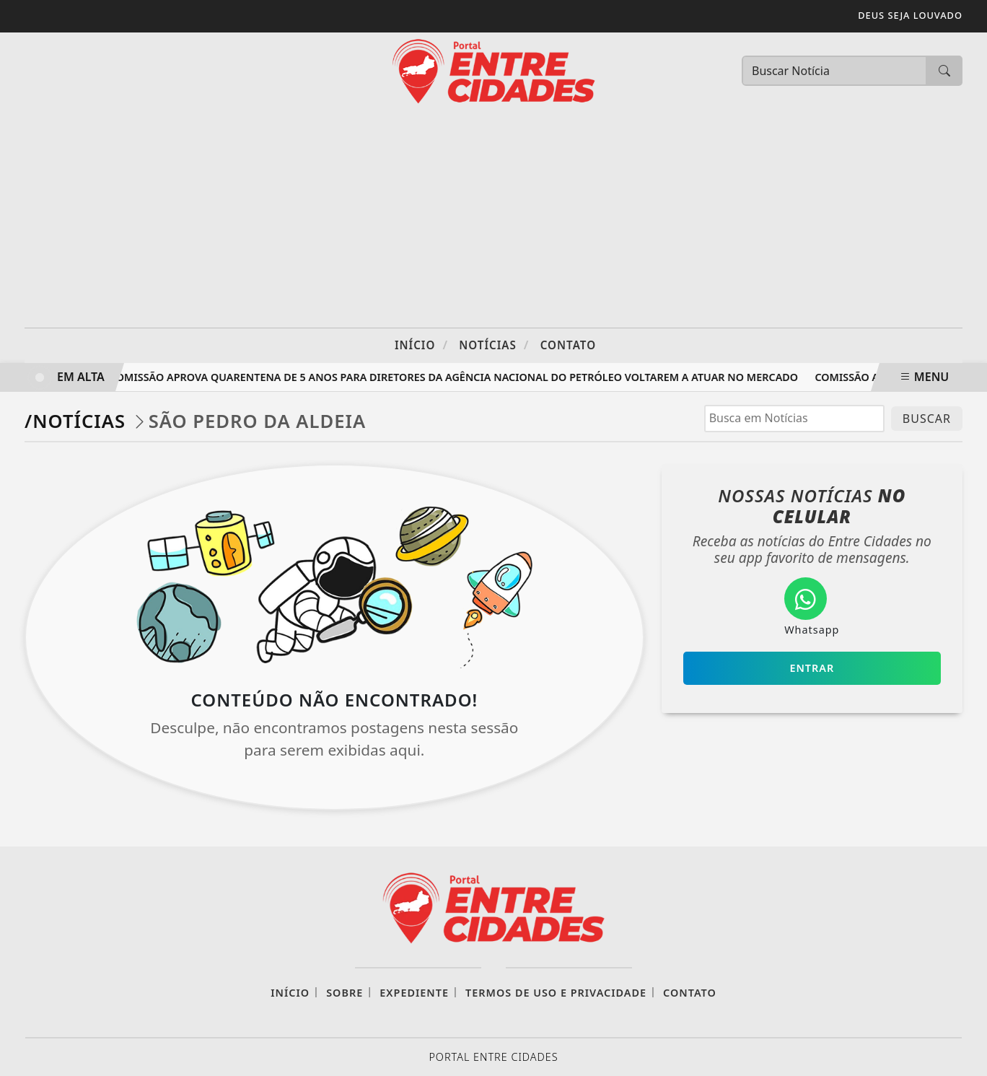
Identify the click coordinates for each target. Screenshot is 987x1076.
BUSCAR (927, 419)
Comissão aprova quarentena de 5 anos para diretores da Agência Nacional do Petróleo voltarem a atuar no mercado (455, 377)
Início (421, 344)
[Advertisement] (493, 219)
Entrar (811, 668)
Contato (568, 345)
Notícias (494, 344)
